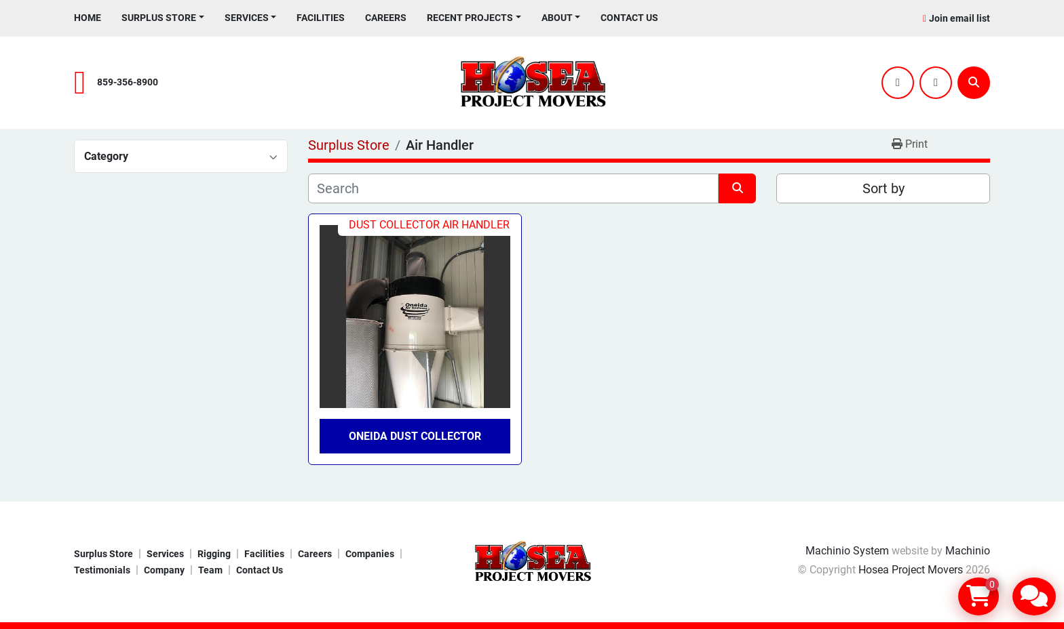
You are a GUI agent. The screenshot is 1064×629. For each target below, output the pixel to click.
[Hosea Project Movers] (532, 561)
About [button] (557, 17)
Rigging (214, 553)
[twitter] (897, 82)
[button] (162, 18)
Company (164, 570)
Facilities (321, 17)
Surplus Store (158, 17)
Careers (385, 17)
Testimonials (102, 570)
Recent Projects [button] (470, 17)
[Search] (973, 82)
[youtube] (935, 82)
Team (210, 570)
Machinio (967, 550)
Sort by (883, 188)
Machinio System (847, 550)
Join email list (959, 18)
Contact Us (629, 17)
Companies (369, 553)
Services (247, 17)
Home (87, 17)
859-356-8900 (127, 82)
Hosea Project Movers (910, 569)
